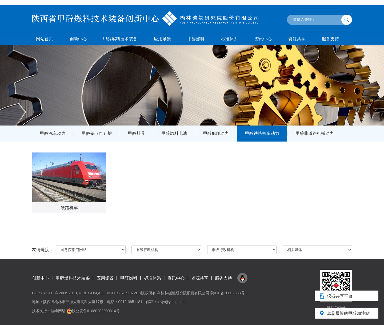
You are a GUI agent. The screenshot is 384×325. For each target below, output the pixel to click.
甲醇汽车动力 (53, 133)
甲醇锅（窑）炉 (97, 133)
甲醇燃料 (196, 39)
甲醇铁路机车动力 (262, 133)
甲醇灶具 (136, 133)
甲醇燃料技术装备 (120, 39)
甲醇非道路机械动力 (314, 133)
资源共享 (296, 39)
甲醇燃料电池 (174, 133)
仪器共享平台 (340, 296)
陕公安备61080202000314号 (93, 311)
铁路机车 (69, 207)
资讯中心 (263, 39)
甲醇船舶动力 (216, 133)
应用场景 (162, 39)
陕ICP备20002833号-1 (229, 293)
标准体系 (229, 39)
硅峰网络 (58, 311)
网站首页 (44, 39)
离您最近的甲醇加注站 (348, 313)
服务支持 (330, 39)
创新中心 (78, 39)
